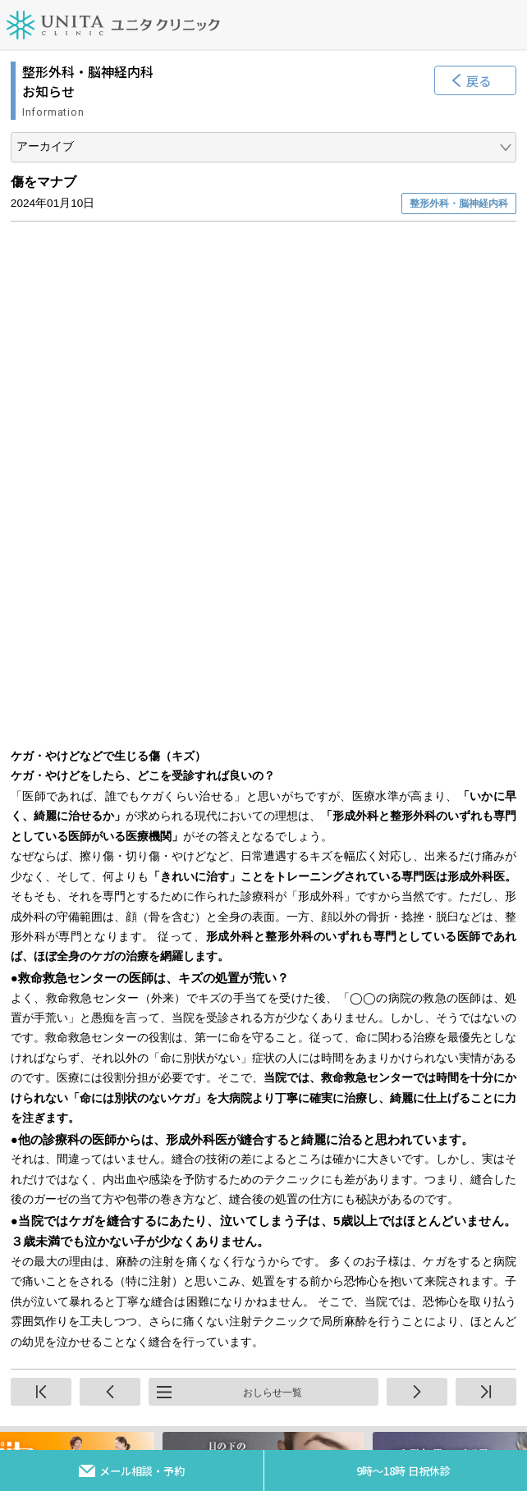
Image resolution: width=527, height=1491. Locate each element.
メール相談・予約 (142, 1471)
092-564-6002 (221, 1377)
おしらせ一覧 (272, 887)
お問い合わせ (133, 1079)
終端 (486, 886)
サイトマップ (133, 1033)
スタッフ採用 (394, 1079)
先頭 (41, 886)
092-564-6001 (221, 1255)
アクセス (394, 1033)
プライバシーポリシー (133, 1125)
